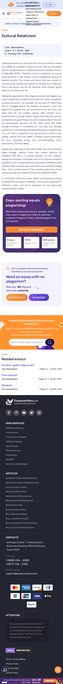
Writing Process (13, 450)
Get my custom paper (31, 229)
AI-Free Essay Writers (16, 487)
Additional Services (15, 428)
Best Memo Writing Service (18, 496)
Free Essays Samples (16, 437)
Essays (16, 24)
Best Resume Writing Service (19, 500)
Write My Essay (17, 297)
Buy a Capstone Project (17, 518)
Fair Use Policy (12, 668)
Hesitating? (39, 297)
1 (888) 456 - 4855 (17, 560)
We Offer (10, 459)
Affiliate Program (14, 441)
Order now (53, 14)
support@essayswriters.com (21, 573)
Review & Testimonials (16, 464)
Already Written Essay (16, 491)
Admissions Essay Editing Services (22, 482)
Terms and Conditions (16, 659)
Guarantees (11, 455)
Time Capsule (9, 375)
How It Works (12, 446)
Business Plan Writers (16, 509)
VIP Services (12, 432)
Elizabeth (7, 385)
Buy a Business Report (16, 514)
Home (8, 24)
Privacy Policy (12, 663)
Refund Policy (12, 673)
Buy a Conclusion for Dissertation (22, 523)
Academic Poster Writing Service (21, 478)
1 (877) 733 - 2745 (17, 564)
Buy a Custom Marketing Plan (20, 527)
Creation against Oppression (18, 365)
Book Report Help (14, 505)
